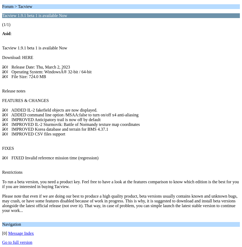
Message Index (21, 233)
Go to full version (17, 242)
